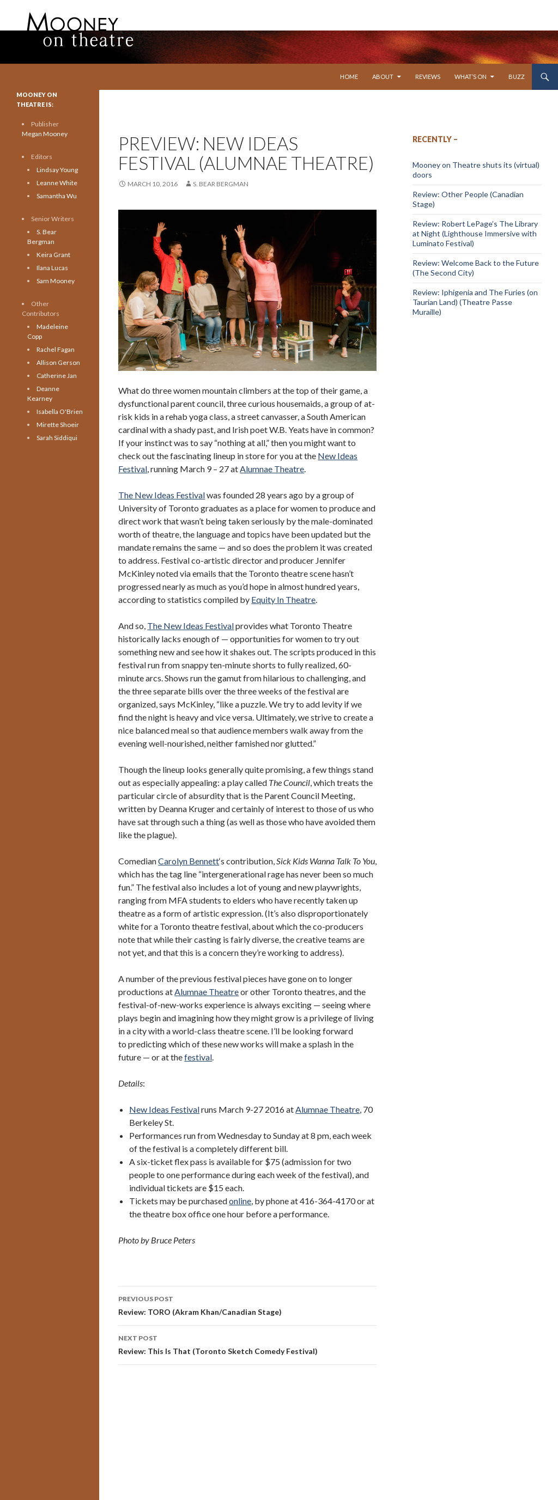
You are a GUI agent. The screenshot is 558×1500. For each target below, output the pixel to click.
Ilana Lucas (52, 268)
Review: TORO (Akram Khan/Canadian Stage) (247, 1304)
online (240, 1201)
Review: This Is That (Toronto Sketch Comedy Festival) (247, 1344)
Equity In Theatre (283, 599)
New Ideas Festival (164, 1109)
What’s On (470, 76)
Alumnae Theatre (272, 469)
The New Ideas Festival (161, 495)
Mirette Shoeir (58, 424)
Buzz (516, 76)
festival (198, 1057)
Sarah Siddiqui (57, 438)
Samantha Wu (57, 196)
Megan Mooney (45, 134)
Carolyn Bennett (188, 861)
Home (349, 76)
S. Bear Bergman (220, 184)
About (382, 76)
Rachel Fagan (56, 349)
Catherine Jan (57, 375)
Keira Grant (53, 255)
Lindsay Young (57, 170)
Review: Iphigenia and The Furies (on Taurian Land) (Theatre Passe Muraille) (475, 302)
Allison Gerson (58, 362)
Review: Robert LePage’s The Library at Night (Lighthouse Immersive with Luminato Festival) (475, 233)
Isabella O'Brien (60, 411)
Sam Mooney (56, 281)
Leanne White (57, 183)
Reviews (427, 76)
